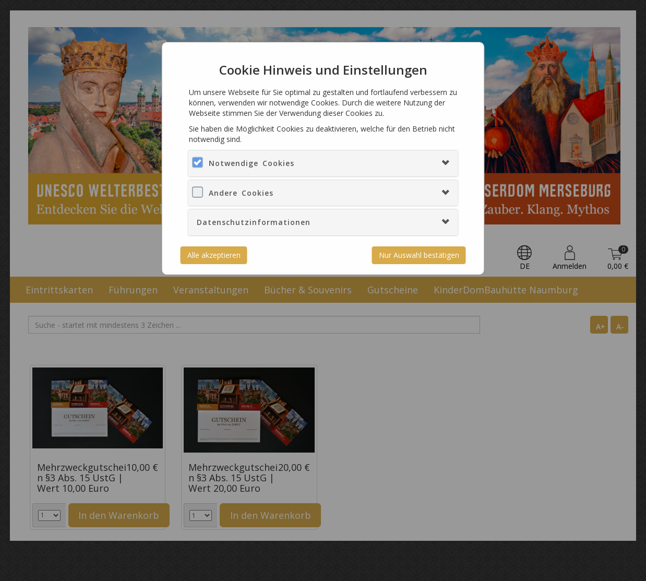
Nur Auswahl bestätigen (419, 255)
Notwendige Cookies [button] (251, 163)
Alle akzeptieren (214, 255)
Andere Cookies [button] (241, 193)
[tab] (323, 163)
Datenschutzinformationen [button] (253, 222)
